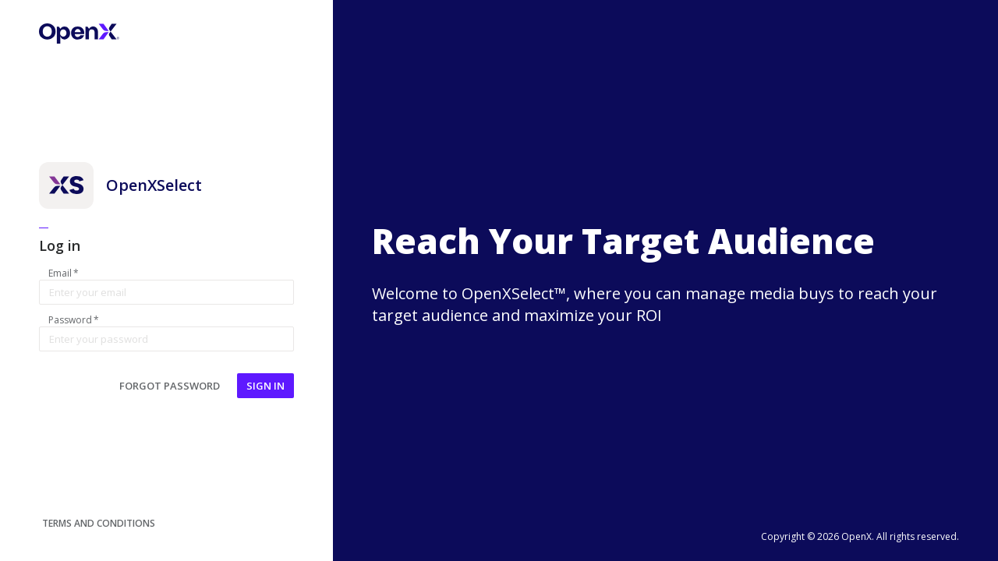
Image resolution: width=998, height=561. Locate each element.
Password (73, 320)
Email (63, 273)
